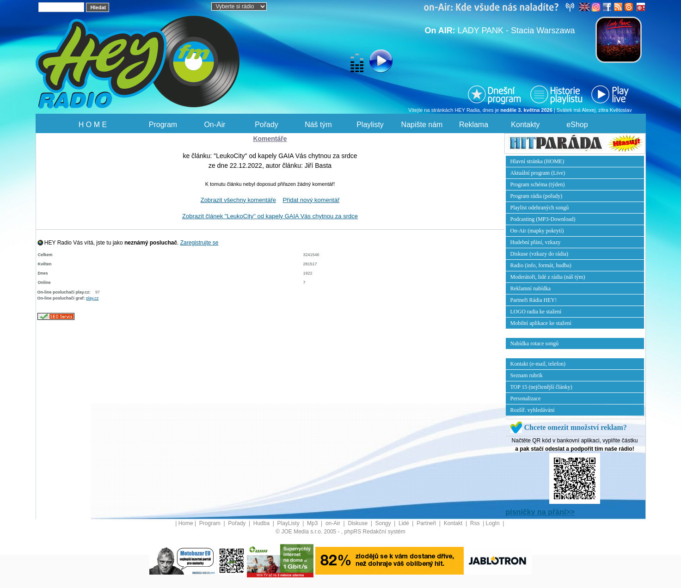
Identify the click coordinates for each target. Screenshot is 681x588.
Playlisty (370, 125)
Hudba (262, 523)
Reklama (473, 125)
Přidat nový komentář (310, 199)
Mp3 (313, 523)
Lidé (405, 523)
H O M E (93, 125)
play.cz (92, 298)
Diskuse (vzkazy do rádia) (539, 254)
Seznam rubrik (526, 375)
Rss (475, 523)
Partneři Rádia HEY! (533, 300)
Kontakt (454, 523)
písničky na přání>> (540, 512)
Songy (384, 523)
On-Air (214, 125)
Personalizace (525, 398)
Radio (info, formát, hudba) (540, 265)
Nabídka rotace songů (534, 343)
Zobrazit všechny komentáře (238, 199)
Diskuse (358, 523)
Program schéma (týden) (537, 184)
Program (163, 125)
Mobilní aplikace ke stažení (540, 323)
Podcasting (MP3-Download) (543, 219)
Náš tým (318, 125)
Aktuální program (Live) (537, 173)
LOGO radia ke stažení (536, 311)
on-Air (333, 523)
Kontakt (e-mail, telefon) (538, 364)
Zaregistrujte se (199, 242)
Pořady (266, 125)
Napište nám (422, 125)
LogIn (493, 523)
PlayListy (289, 523)
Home (185, 523)
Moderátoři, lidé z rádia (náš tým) (547, 277)
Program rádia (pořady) (536, 196)
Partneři (427, 523)
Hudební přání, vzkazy (535, 242)
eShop (577, 125)
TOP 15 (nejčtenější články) (541, 387)
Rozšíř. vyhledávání (532, 410)
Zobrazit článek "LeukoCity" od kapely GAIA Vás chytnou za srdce (270, 216)
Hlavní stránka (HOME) (537, 161)
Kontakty (525, 125)
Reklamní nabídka (530, 288)
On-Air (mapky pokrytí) (537, 230)
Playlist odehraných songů (539, 207)
